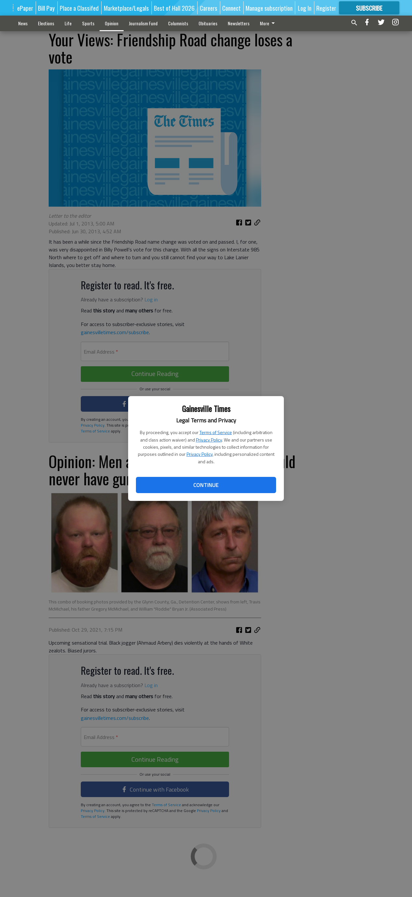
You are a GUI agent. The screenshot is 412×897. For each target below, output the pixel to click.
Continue (205, 485)
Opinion (111, 23)
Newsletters (238, 23)
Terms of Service (216, 432)
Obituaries (208, 23)
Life (68, 23)
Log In (304, 8)
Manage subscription (269, 8)
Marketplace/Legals (126, 8)
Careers (208, 8)
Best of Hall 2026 (174, 8)
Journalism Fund (143, 23)
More (268, 23)
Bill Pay (46, 8)
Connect (231, 8)
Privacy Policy (209, 439)
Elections (46, 23)
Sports (88, 23)
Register (326, 8)
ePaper (25, 8)
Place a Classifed (79, 8)
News (23, 23)
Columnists (178, 23)
